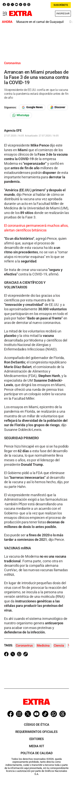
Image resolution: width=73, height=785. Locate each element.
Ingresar (63, 13)
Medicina (43, 645)
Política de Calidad (37, 753)
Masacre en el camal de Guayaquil (40, 22)
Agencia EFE (13, 130)
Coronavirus (24, 645)
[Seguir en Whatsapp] (21, 115)
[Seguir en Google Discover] (57, 107)
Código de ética (36, 724)
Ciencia (59, 645)
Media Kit (36, 746)
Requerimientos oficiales (36, 732)
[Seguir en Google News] (32, 107)
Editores (36, 739)
